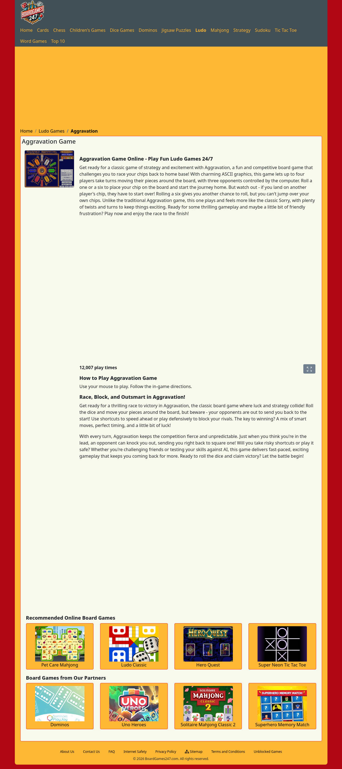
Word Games (33, 41)
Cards (43, 30)
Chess (59, 30)
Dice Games (122, 30)
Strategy (242, 30)
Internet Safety (135, 751)
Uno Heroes (134, 725)
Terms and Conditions (228, 751)
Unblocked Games (268, 751)
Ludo (200, 30)
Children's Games (87, 30)
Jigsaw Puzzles (176, 30)
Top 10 (58, 41)
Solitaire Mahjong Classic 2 (208, 725)
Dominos (148, 30)
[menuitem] (26, 30)
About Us (67, 751)
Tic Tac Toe (286, 30)
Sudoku (262, 30)
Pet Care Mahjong (59, 665)
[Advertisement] (171, 87)
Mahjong (220, 30)
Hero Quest (208, 665)
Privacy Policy (165, 751)
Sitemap (193, 751)
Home (26, 30)
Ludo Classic (133, 665)
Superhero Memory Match (282, 725)
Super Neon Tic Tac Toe (282, 665)
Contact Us (91, 751)
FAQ (112, 751)
